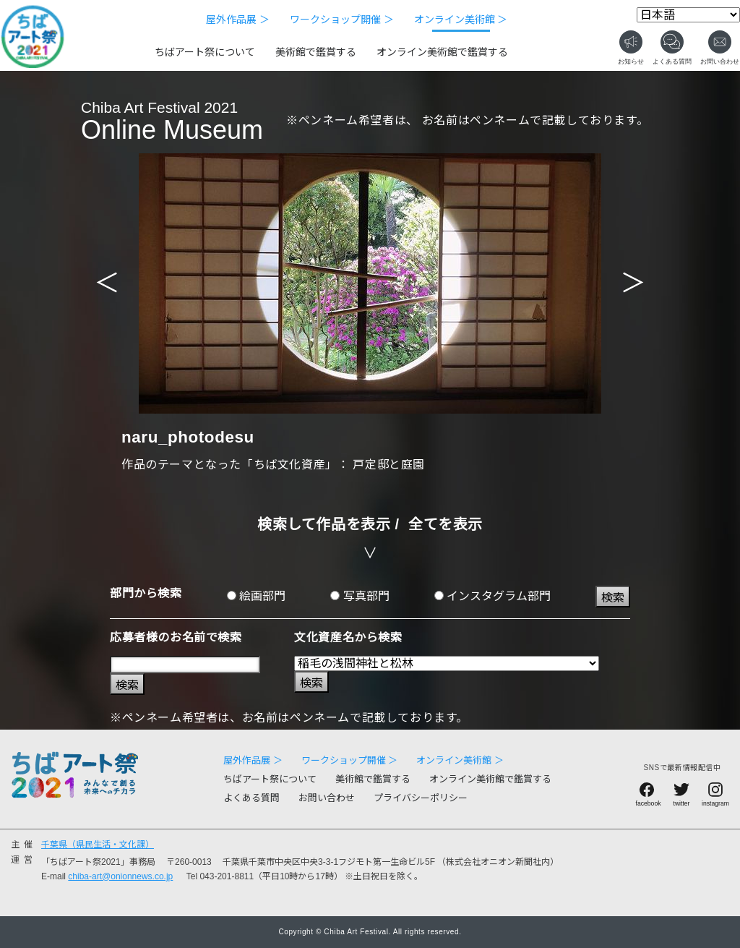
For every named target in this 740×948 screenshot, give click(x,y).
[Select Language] (688, 14)
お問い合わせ (326, 798)
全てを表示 (445, 524)
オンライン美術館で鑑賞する (442, 52)
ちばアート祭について (205, 52)
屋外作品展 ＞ (238, 19)
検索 (612, 598)
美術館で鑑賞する (315, 52)
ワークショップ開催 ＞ (342, 19)
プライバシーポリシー (421, 798)
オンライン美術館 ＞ (461, 19)
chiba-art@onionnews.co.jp (120, 876)
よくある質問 (251, 798)
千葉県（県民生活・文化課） (97, 845)
